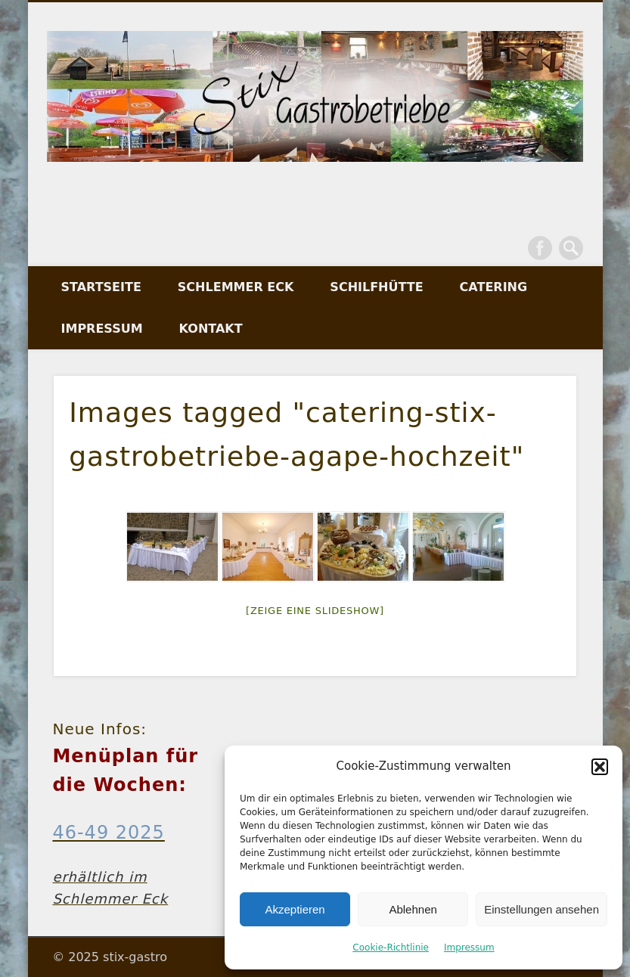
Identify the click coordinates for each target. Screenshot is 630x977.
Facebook (540, 248)
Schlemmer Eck (236, 287)
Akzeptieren (294, 909)
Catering (494, 287)
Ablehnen (412, 909)
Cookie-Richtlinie (390, 947)
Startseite (101, 287)
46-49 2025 (108, 832)
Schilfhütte (376, 287)
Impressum (469, 947)
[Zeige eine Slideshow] (315, 610)
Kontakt (211, 328)
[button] (599, 766)
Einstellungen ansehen (541, 909)
